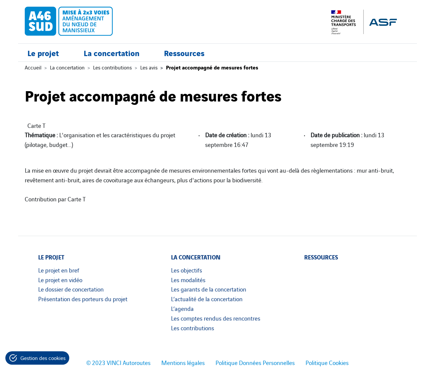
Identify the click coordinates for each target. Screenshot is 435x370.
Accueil (33, 67)
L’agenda (182, 308)
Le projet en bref (58, 269)
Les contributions (112, 67)
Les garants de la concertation (208, 289)
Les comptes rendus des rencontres (215, 318)
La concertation (112, 52)
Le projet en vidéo (60, 279)
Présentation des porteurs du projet (82, 298)
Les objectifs (186, 269)
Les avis (149, 67)
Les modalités (188, 279)
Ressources (184, 52)
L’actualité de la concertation (207, 298)
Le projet (43, 52)
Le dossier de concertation (71, 289)
